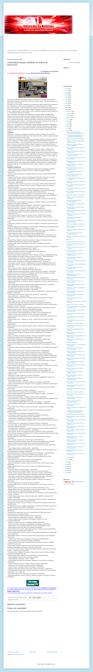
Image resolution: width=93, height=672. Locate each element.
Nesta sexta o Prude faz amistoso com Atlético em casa (75, 141)
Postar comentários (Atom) (17, 654)
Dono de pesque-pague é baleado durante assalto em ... (74, 233)
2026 (66, 88)
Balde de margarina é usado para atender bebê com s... (74, 175)
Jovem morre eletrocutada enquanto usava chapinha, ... (74, 362)
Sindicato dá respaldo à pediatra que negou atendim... (75, 292)
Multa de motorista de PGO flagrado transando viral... (74, 295)
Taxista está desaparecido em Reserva (75, 224)
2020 (66, 101)
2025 (66, 90)
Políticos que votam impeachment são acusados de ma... (75, 310)
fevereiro (68, 457)
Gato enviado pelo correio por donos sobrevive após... (75, 333)
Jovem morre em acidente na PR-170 (75, 392)
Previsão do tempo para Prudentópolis (75, 138)
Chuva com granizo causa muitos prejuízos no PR (74, 218)
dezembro (69, 111)
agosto (68, 119)
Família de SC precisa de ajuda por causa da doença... (74, 348)
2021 (66, 99)
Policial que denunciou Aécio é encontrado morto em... (73, 401)
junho (67, 124)
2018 (66, 105)
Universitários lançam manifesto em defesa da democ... (74, 379)
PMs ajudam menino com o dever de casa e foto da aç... (75, 251)
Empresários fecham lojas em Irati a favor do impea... (74, 398)
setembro (68, 117)
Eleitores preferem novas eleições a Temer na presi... (74, 165)
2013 (66, 466)
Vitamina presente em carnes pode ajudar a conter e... (74, 372)
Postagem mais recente (13, 652)
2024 (66, 93)
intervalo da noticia (17, 597)
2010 (66, 472)
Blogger (53, 664)
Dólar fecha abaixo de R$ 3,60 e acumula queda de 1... (74, 201)
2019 (66, 103)
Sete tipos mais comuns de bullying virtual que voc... (74, 369)
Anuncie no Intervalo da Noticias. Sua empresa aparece (75, 352)
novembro (69, 113)
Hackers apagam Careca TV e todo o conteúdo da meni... (75, 437)
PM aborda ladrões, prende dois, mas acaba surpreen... (75, 208)
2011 (66, 470)
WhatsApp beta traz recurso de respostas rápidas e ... (73, 275)
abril (67, 128)
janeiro (68, 459)
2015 (66, 462)
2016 (66, 109)
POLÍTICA (16, 599)
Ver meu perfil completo (69, 484)
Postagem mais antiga (52, 652)
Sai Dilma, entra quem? (71, 342)
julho (67, 122)
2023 (66, 95)
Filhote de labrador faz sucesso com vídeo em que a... (74, 281)
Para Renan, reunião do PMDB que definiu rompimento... (74, 145)
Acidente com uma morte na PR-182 (75, 304)
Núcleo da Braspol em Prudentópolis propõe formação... (75, 221)
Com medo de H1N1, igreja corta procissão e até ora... (74, 155)
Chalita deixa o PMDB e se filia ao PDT (75, 195)
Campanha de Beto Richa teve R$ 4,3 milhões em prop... (75, 254)
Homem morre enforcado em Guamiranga (73, 404)
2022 (66, 97)
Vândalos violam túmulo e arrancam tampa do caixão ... (74, 440)
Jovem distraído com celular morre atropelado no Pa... (74, 268)
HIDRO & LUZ (69, 239)
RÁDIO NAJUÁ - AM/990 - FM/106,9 (74, 323)
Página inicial (33, 652)
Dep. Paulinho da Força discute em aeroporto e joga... (74, 258)
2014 (66, 464)
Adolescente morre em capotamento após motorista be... (74, 447)
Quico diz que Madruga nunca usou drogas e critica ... (74, 375)
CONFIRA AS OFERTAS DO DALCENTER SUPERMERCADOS (75, 132)
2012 (66, 468)
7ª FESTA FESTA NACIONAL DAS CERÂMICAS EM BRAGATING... (74, 136)
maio (67, 126)
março (68, 130)
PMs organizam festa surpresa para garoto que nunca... (74, 168)
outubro (68, 115)
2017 (66, 107)
